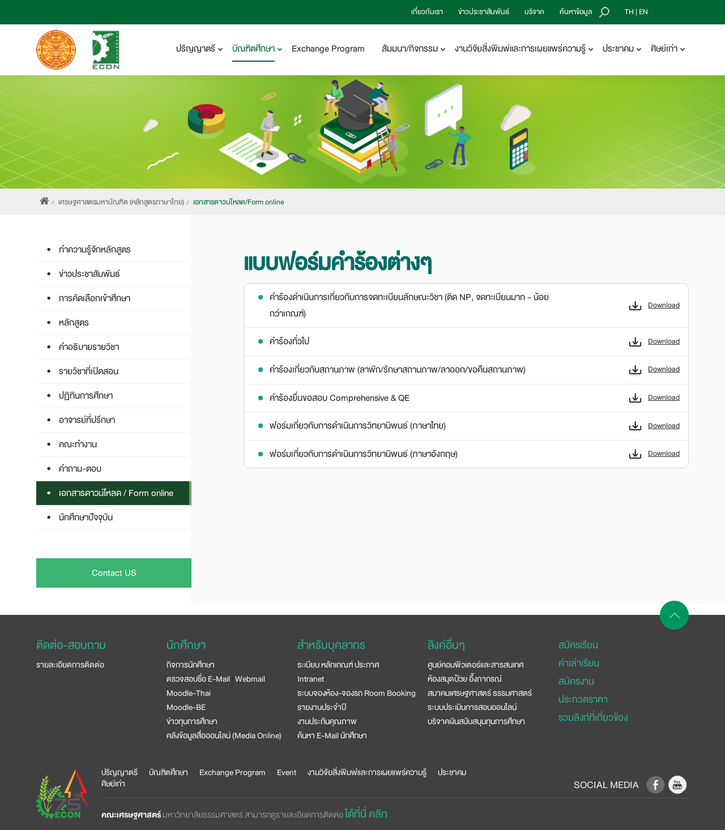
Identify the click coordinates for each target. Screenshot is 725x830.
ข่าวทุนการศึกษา (192, 721)
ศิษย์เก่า (113, 783)
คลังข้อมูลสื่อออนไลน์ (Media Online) (224, 735)
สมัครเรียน (578, 645)
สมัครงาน (576, 681)
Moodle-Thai (189, 693)
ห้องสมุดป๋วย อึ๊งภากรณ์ (465, 679)
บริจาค (534, 12)
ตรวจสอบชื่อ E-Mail (198, 679)
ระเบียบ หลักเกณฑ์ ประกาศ (338, 664)
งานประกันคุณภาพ (327, 721)
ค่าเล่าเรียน (578, 663)
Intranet (310, 679)
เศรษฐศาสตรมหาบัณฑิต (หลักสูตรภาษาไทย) (121, 202)
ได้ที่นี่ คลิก (366, 814)
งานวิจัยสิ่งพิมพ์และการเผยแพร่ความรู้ (367, 772)
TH (629, 12)
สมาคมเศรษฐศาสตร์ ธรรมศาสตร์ (480, 693)
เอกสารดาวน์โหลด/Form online (238, 202)
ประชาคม (452, 772)
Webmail (250, 679)
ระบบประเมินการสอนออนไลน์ (472, 707)
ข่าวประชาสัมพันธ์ (483, 12)
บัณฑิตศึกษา (168, 772)
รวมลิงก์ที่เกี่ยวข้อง (593, 717)
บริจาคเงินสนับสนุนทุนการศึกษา (476, 721)
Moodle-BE (186, 707)
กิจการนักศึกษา (191, 664)
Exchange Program (328, 48)
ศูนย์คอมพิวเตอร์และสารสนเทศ (475, 664)
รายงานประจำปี (321, 707)
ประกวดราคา (583, 699)
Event (286, 772)
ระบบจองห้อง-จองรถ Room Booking (356, 693)
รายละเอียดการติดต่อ (70, 664)
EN (643, 12)
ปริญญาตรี (119, 772)
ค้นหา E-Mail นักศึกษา (332, 735)
